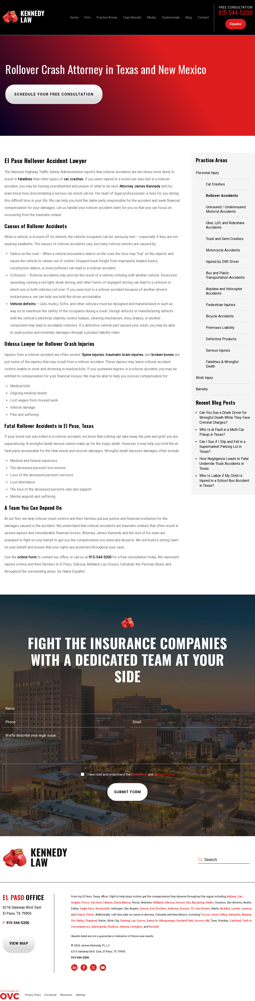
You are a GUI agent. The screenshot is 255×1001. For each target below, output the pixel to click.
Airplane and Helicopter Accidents (224, 291)
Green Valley (219, 914)
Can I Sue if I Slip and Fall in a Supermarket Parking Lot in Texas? (222, 447)
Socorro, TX (187, 908)
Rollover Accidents (222, 195)
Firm (87, 17)
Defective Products (221, 339)
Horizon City (183, 902)
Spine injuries (93, 355)
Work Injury (204, 378)
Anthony (173, 908)
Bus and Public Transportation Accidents (225, 275)
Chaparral (91, 920)
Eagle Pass (87, 908)
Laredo (236, 908)
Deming (125, 920)
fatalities (25, 179)
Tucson (205, 914)
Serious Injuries (218, 350)
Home (74, 17)
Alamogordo (99, 926)
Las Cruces (138, 920)
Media (151, 17)
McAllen (225, 908)
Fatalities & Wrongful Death (222, 364)
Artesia (124, 926)
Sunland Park (184, 920)
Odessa (169, 902)
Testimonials (171, 17)
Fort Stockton (158, 908)
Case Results (132, 17)
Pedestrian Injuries (220, 305)
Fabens (108, 902)
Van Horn (96, 902)
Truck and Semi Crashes (224, 239)
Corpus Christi (85, 914)
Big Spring (198, 902)
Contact (203, 17)
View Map (18, 943)
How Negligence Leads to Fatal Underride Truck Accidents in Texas (224, 464)
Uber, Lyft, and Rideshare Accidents (225, 225)
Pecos (85, 902)
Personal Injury (207, 173)
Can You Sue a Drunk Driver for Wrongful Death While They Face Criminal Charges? (224, 417)
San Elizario (202, 908)
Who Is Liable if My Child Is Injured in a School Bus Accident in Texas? (224, 481)
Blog (189, 17)
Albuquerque (167, 920)
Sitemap (80, 995)
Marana (246, 914)
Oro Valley (77, 920)
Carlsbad (235, 920)
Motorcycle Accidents (223, 250)
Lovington (136, 926)
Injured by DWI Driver (222, 261)
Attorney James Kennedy (139, 186)
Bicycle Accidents (220, 316)
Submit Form (127, 792)
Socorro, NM (201, 920)
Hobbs (210, 902)
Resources (66, 995)
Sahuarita (234, 914)
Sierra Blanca (122, 902)
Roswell (154, 926)
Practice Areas (106, 17)
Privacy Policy (164, 774)
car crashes (73, 179)
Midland (158, 902)
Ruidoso (113, 926)
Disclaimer (139, 774)
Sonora (144, 908)
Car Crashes (215, 184)
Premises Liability (220, 327)
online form (27, 557)
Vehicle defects (23, 304)
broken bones (162, 355)
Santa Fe (152, 920)
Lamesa (246, 908)
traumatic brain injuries (124, 355)
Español (236, 24)
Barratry (202, 389)
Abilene (231, 896)
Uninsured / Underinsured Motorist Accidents (226, 209)
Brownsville (103, 908)
